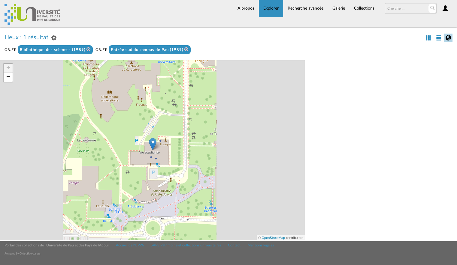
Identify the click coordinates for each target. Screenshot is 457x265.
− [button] (8, 77)
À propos (246, 8)
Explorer (271, 8)
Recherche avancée (305, 8)
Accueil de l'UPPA (130, 245)
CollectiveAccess (30, 253)
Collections (364, 8)
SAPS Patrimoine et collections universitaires (186, 245)
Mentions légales (260, 245)
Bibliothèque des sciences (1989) (55, 49)
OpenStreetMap (273, 238)
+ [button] (8, 68)
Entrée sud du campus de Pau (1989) (150, 49)
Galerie (338, 8)
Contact (234, 245)
